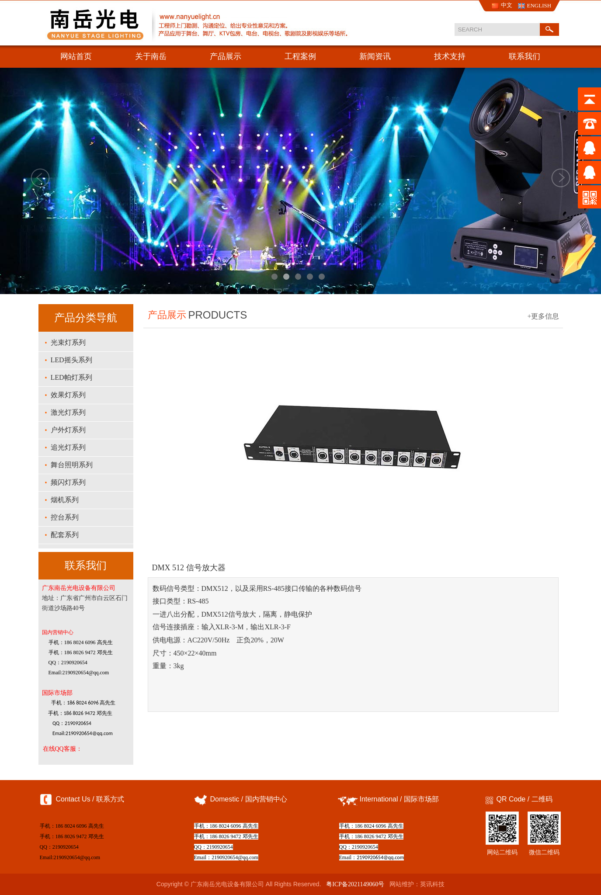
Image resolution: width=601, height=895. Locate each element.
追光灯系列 (68, 447)
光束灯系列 (68, 342)
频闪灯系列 (68, 482)
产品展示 (225, 56)
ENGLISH (539, 5)
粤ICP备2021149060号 (355, 884)
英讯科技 (432, 884)
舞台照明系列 (72, 464)
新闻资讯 (375, 56)
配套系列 (65, 534)
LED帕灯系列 (71, 377)
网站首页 (76, 56)
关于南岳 (151, 56)
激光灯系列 (68, 412)
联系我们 (524, 56)
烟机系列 (65, 499)
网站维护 (401, 884)
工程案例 (300, 56)
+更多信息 (543, 316)
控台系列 (65, 517)
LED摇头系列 (71, 360)
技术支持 (450, 56)
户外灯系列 (68, 430)
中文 (506, 5)
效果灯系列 (68, 395)
